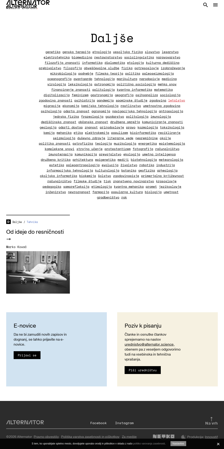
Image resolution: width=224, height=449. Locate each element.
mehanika (64, 132)
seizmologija (64, 138)
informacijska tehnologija (69, 170)
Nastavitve (178, 443)
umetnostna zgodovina (161, 105)
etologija (135, 62)
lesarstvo (170, 52)
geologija (48, 127)
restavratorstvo (108, 57)
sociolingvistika (139, 57)
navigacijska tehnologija (134, 111)
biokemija (87, 175)
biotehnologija (144, 159)
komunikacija (86, 154)
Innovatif (211, 437)
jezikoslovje (170, 186)
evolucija (110, 165)
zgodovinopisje (126, 175)
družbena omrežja (125, 122)
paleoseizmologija (158, 73)
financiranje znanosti (70, 89)
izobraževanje (173, 68)
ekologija (131, 154)
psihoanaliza (147, 95)
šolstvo (104, 175)
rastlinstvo (130, 105)
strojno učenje (89, 148)
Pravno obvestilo (46, 436)
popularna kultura (127, 192)
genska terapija (76, 52)
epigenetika (105, 159)
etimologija (101, 186)
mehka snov (167, 84)
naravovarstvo (168, 57)
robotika (146, 165)
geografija (124, 95)
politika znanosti (54, 143)
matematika (163, 89)
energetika (147, 143)
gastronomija (102, 95)
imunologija (160, 116)
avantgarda (83, 78)
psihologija (51, 111)
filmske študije (87, 181)
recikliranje (169, 132)
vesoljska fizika (128, 52)
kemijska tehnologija (99, 105)
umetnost (171, 192)
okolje (165, 138)
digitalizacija (57, 95)
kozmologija (147, 127)
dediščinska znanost (58, 122)
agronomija (101, 111)
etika (78, 132)
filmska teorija (109, 73)
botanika (128, 170)
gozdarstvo (114, 116)
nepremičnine (146, 138)
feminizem (80, 95)
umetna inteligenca (159, 154)
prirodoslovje (112, 127)
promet (151, 186)
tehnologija (104, 78)
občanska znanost (93, 122)
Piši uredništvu (143, 370)
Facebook (98, 422)
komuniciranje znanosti (162, 122)
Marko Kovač (16, 246)
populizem (119, 132)
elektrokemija (97, 132)
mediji (123, 159)
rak (124, 197)
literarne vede (120, 138)
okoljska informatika (58, 175)
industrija (165, 165)
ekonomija (70, 105)
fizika (126, 68)
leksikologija (80, 84)
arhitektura (83, 159)
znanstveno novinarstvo (133, 181)
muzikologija (125, 143)
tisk (107, 181)
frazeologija (92, 116)
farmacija (100, 192)
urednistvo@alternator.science (149, 344)
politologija (103, 89)
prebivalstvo (50, 68)
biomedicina (82, 57)
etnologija (101, 52)
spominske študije (131, 100)
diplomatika (115, 62)
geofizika (146, 170)
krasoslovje (166, 181)
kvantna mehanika (129, 186)
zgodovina (157, 100)
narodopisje (149, 78)
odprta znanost (76, 111)
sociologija (170, 95)
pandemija (105, 100)
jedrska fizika (66, 116)
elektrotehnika (57, 57)
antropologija (171, 111)
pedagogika (52, 186)
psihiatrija (84, 100)
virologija (56, 84)
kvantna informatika (134, 89)
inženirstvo (55, 192)
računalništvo (167, 148)
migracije (52, 105)
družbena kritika (55, 159)
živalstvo (128, 165)
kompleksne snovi (59, 148)
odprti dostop (70, 127)
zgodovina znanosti (55, 100)
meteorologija (171, 159)
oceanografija (59, 78)
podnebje (85, 73)
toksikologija (172, 127)
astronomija (104, 84)
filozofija (72, 68)
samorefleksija (76, 186)
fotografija (143, 148)
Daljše (17, 222)
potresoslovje (147, 68)
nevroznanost (79, 192)
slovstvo (152, 52)
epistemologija (172, 143)
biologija (153, 192)
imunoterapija (60, 154)
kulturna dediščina (162, 62)
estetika (56, 165)
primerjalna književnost (162, 175)
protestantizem (118, 148)
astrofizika (83, 143)
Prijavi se (27, 355)
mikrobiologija (63, 73)
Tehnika (32, 222)
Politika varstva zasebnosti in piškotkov (90, 436)
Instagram (124, 422)
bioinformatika (143, 132)
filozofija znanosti (62, 62)
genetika (52, 52)
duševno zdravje (91, 138)
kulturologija (107, 170)
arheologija (167, 170)
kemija (49, 132)
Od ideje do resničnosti (35, 232)
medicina (169, 78)
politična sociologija (136, 84)
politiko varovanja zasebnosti (149, 443)
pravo (130, 127)
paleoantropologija (83, 165)
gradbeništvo (108, 197)
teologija (103, 143)
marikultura (127, 78)
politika (132, 73)
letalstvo (176, 100)
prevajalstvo (110, 154)
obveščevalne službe (101, 68)
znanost (91, 127)
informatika (92, 62)
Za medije (129, 436)
